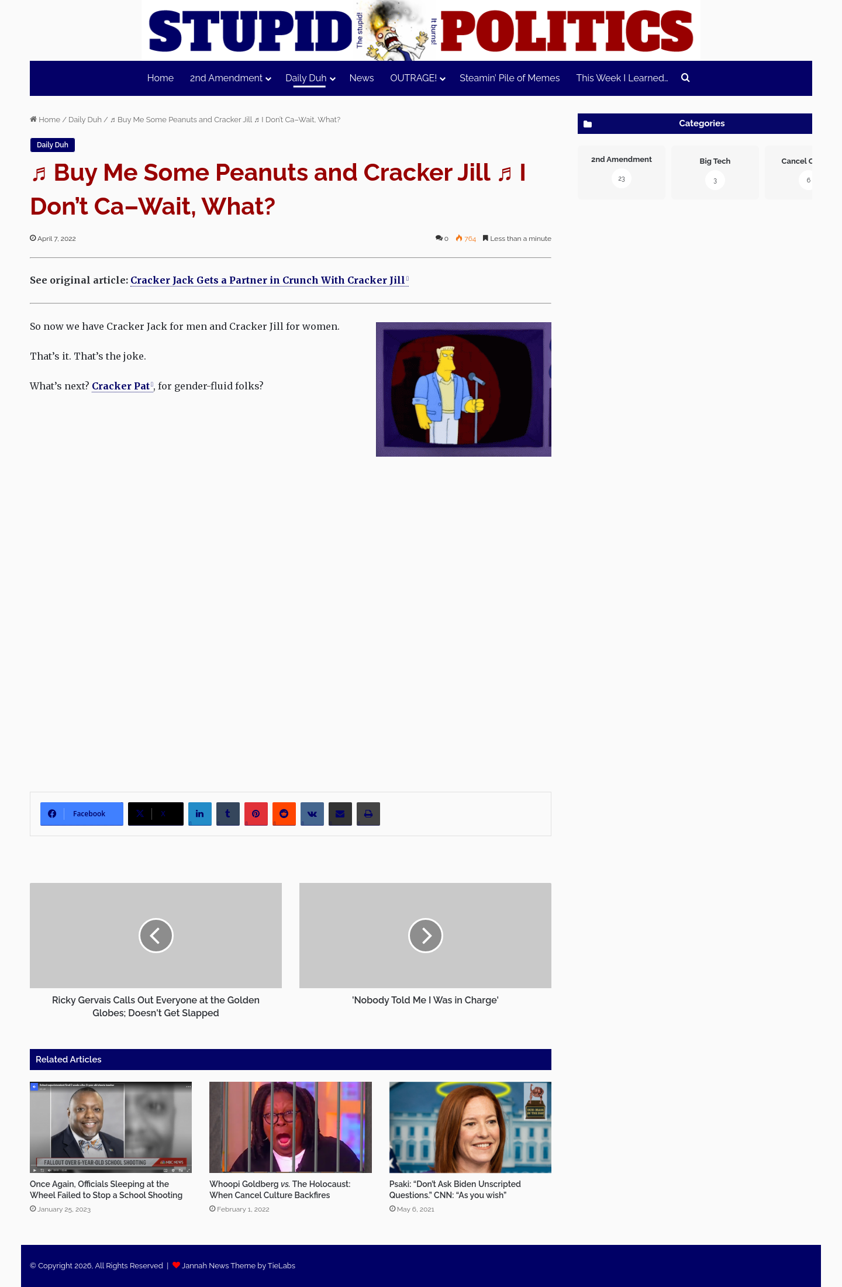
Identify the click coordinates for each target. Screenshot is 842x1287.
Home (160, 78)
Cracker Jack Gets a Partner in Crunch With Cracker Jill (267, 280)
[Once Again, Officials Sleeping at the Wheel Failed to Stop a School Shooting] (111, 1127)
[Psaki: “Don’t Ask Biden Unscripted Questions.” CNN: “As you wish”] (470, 1127)
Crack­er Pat (121, 386)
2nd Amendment (226, 78)
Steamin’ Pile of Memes (510, 78)
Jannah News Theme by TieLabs (238, 1265)
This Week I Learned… (622, 78)
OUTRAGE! (413, 78)
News (362, 78)
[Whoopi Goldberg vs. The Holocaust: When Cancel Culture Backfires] (290, 1127)
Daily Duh (305, 78)
